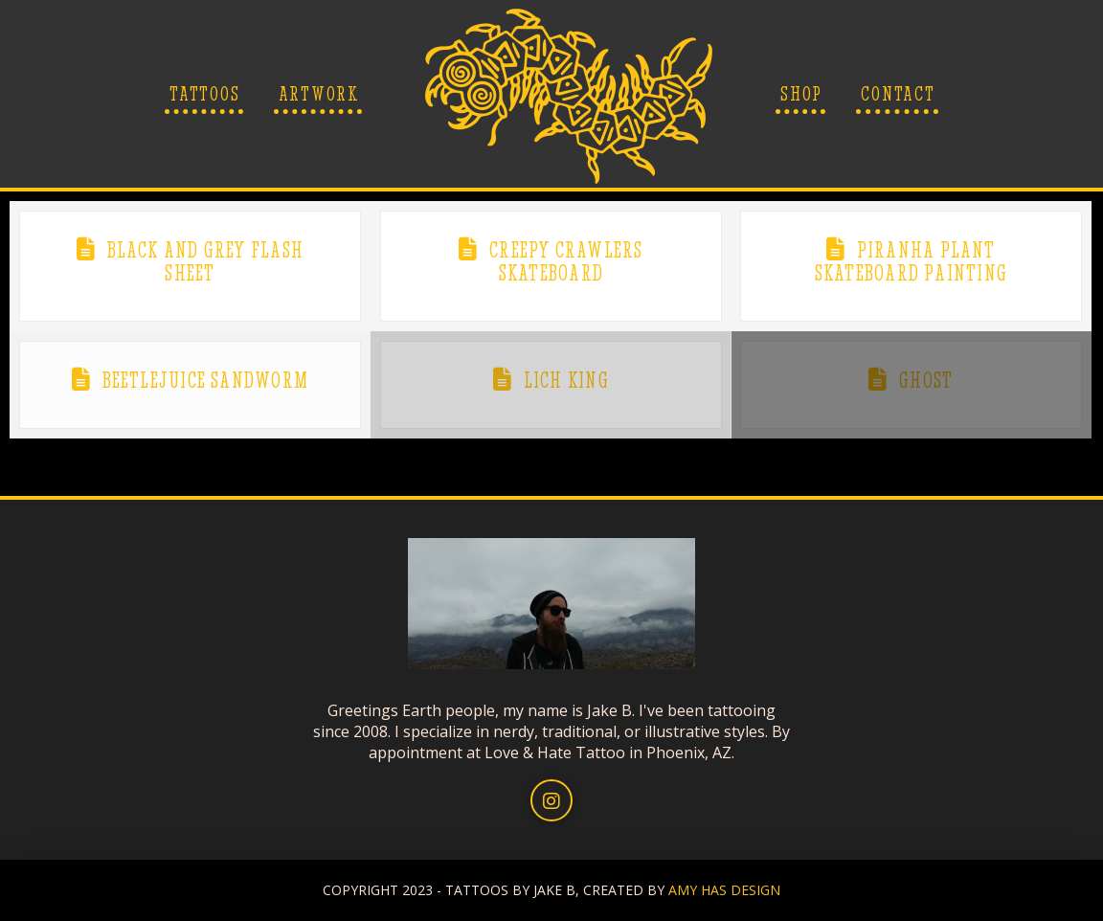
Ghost (926, 380)
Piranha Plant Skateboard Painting (911, 261)
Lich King (566, 380)
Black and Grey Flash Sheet (205, 261)
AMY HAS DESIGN (724, 890)
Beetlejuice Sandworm (205, 380)
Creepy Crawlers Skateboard (565, 261)
